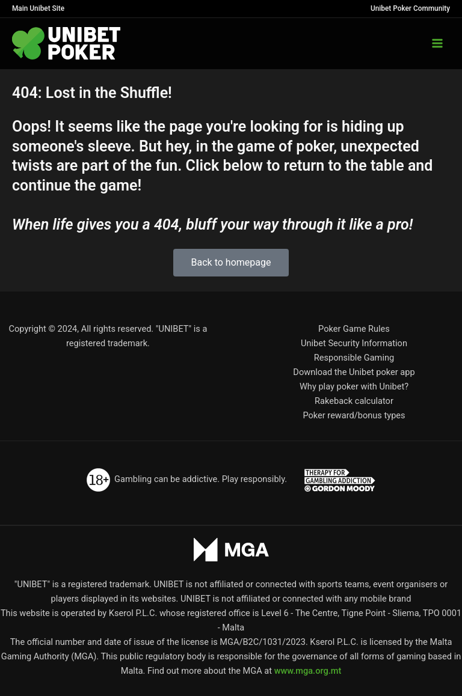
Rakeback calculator (354, 400)
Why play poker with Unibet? (354, 386)
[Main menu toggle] (437, 43)
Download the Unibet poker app (353, 372)
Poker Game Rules (354, 328)
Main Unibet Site (38, 8)
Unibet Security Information (354, 343)
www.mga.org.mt (308, 670)
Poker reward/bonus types (354, 415)
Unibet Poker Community (410, 8)
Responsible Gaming (354, 357)
